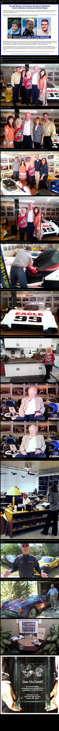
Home (29, 716)
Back (29, 715)
